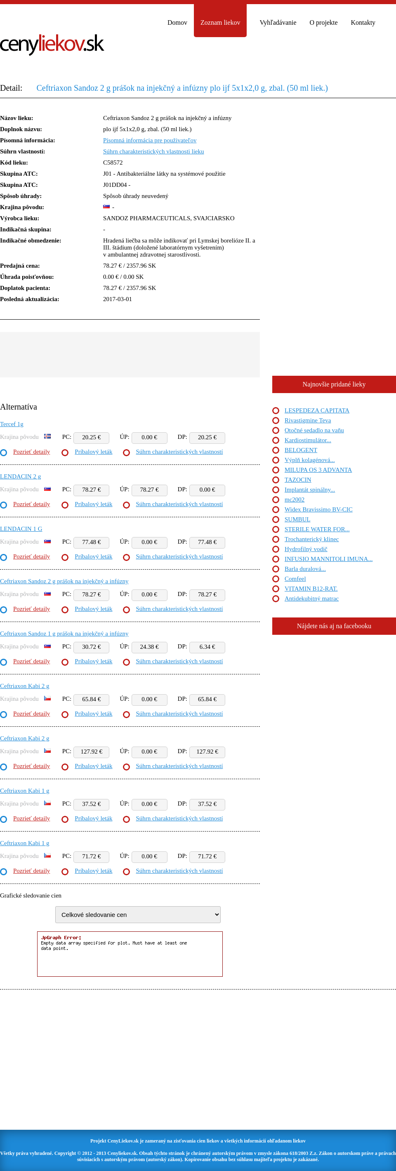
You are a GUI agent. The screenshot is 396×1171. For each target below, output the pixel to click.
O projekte (324, 22)
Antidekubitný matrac (312, 598)
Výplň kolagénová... (310, 460)
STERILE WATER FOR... (317, 529)
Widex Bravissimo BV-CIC (319, 509)
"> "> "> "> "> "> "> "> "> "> (138, 914)
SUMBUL (298, 519)
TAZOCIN (298, 479)
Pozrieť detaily (31, 451)
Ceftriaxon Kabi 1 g (25, 790)
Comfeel (295, 578)
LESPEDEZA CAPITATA (317, 410)
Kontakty (363, 22)
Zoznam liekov (220, 22)
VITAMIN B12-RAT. (311, 588)
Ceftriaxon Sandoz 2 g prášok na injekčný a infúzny (64, 581)
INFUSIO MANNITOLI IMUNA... (328, 559)
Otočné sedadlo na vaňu (314, 430)
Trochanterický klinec (312, 539)
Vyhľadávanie (277, 22)
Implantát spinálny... (310, 489)
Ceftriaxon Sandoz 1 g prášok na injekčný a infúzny (64, 633)
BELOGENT (301, 450)
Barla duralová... (305, 568)
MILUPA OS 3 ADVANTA (318, 470)
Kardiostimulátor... (308, 440)
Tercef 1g (12, 424)
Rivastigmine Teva (308, 420)
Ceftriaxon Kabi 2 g (25, 686)
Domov (177, 22)
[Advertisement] (129, 354)
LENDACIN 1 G (21, 528)
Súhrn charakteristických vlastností (179, 451)
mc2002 (294, 499)
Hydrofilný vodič (306, 549)
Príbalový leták (93, 451)
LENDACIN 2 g (20, 476)
